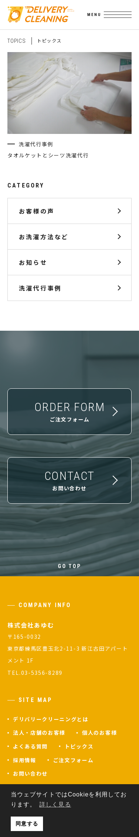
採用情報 (24, 760)
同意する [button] (27, 824)
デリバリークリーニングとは (51, 719)
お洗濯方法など (44, 236)
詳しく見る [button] (55, 804)
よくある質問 (30, 746)
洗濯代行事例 (40, 287)
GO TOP (69, 566)
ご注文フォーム (73, 760)
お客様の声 (36, 210)
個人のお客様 (99, 732)
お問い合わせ (30, 773)
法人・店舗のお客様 (39, 732)
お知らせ (33, 261)
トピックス (78, 746)
